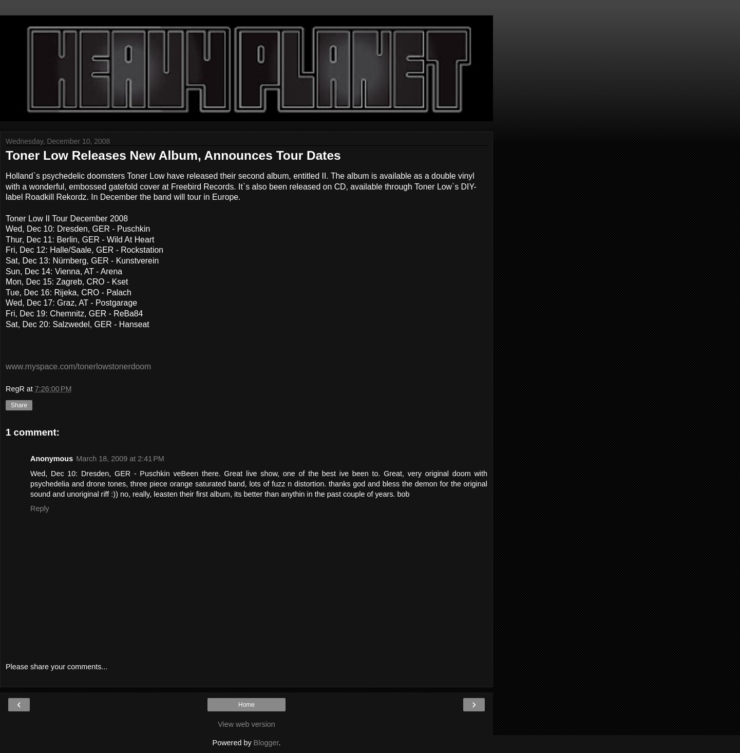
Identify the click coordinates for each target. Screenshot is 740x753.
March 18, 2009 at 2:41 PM (120, 459)
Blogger (266, 743)
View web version (246, 724)
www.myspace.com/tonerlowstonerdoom (78, 366)
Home (246, 704)
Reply (39, 508)
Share (19, 405)
